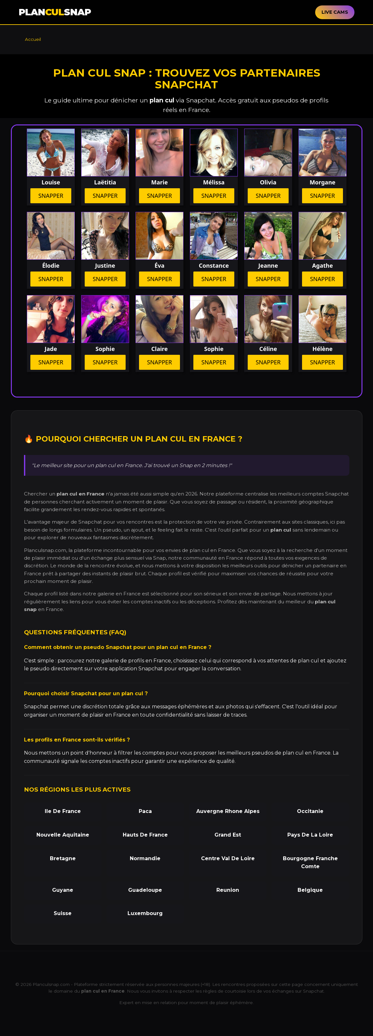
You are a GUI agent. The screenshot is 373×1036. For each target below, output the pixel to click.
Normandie (145, 858)
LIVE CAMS (335, 12)
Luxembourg (145, 913)
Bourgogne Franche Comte (310, 862)
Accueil (33, 39)
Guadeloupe (145, 890)
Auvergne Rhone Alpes (228, 811)
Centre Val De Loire (228, 858)
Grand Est (227, 835)
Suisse (63, 913)
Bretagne (63, 858)
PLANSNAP (55, 12)
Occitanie (310, 811)
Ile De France (63, 811)
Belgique (310, 890)
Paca (145, 811)
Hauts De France (145, 835)
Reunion (227, 890)
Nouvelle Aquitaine (62, 835)
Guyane (62, 890)
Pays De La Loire (310, 835)
